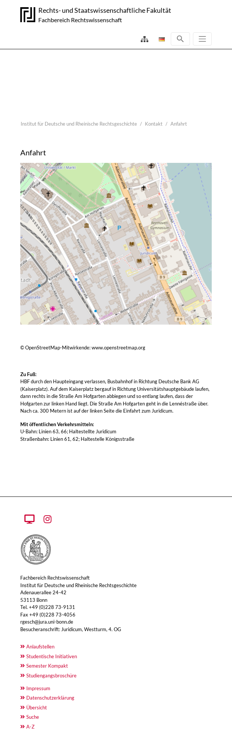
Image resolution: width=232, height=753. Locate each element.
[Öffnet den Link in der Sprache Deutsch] (161, 39)
